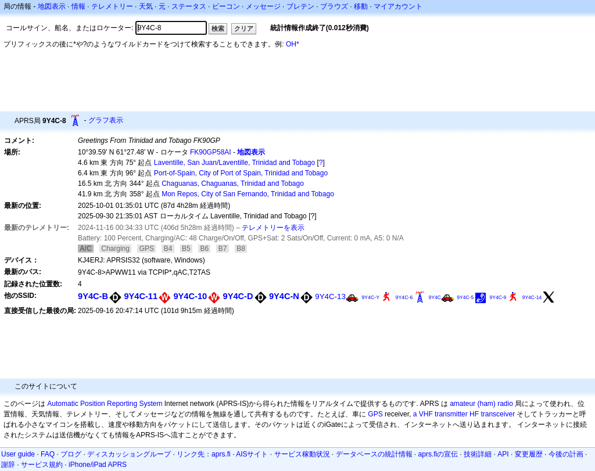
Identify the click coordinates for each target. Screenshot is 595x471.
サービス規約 (42, 465)
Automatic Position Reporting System (104, 404)
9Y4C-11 (140, 296)
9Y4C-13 (330, 296)
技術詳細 (478, 454)
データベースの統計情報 (374, 454)
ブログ (70, 454)
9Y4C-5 (465, 297)
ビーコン (226, 6)
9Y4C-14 (532, 297)
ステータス (188, 6)
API (502, 454)
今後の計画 (566, 454)
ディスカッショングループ (129, 454)
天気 (146, 6)
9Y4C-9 (497, 297)
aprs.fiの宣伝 (438, 454)
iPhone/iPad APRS (98, 465)
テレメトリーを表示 (273, 228)
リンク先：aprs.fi (204, 454)
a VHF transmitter (440, 414)
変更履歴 (529, 454)
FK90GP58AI (210, 152)
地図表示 (52, 6)
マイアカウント (398, 6)
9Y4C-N (284, 296)
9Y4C (435, 297)
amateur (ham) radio (481, 404)
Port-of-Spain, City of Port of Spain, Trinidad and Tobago (241, 173)
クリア (243, 28)
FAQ (48, 454)
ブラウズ (334, 6)
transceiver (498, 414)
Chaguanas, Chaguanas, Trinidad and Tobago (233, 183)
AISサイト (252, 454)
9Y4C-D (238, 296)
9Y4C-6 (404, 297)
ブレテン (300, 6)
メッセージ (263, 6)
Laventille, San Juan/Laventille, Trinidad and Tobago (234, 163)
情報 (78, 6)
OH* (292, 44)
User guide (18, 454)
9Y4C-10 (190, 296)
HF (474, 414)
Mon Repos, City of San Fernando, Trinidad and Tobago (248, 194)
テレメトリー (112, 6)
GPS (375, 414)
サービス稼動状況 (302, 454)
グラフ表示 (105, 120)
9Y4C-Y (370, 297)
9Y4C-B (93, 296)
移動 (361, 6)
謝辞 (8, 465)
